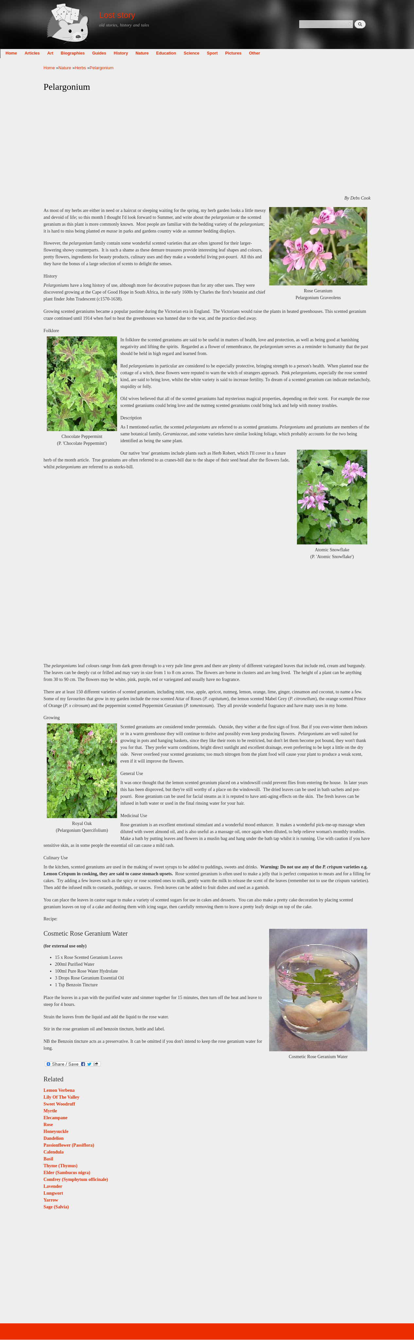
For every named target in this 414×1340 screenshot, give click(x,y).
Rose (48, 1124)
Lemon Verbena (59, 1090)
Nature (185, 53)
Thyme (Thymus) (60, 1165)
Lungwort (53, 1193)
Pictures (277, 53)
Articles (75, 53)
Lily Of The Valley (61, 1097)
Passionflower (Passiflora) (68, 1145)
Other (298, 53)
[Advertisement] (207, 143)
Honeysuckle (55, 1131)
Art (94, 53)
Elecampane (55, 1117)
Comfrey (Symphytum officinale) (75, 1179)
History (164, 53)
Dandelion (53, 1138)
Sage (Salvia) (56, 1206)
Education (210, 53)
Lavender (52, 1186)
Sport (255, 53)
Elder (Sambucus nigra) (66, 1172)
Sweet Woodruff (59, 1104)
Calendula (53, 1152)
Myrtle (50, 1110)
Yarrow (50, 1200)
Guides (143, 53)
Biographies (116, 53)
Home (54, 53)
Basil (48, 1158)
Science (235, 53)
